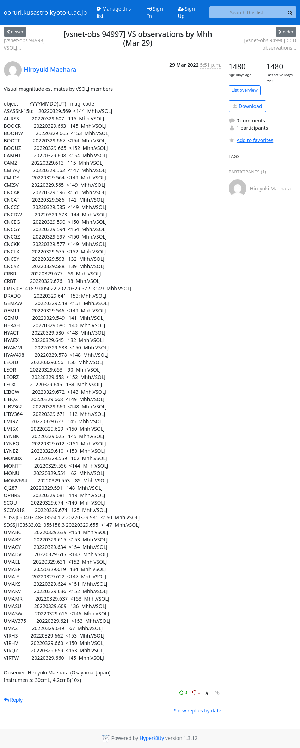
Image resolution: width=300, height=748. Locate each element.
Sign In (155, 12)
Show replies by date (197, 710)
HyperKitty (152, 738)
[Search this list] (246, 12)
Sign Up (186, 12)
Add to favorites (251, 140)
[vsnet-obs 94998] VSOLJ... (24, 44)
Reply (13, 699)
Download (247, 106)
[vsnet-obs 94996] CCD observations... (270, 44)
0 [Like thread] (184, 692)
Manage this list (114, 12)
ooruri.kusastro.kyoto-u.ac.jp (45, 12)
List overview (245, 90)
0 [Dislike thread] (196, 692)
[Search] (290, 12)
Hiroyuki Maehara (50, 69)
